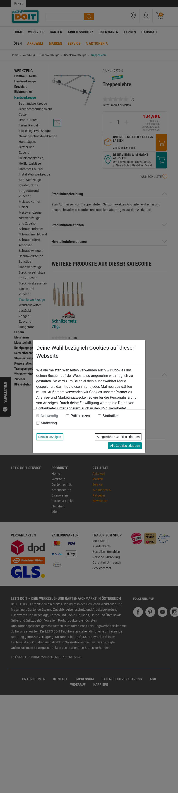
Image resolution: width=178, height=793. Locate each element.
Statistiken (111, 416)
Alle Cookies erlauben (125, 445)
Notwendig (49, 416)
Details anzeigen (49, 437)
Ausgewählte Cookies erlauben (118, 437)
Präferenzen (80, 416)
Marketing (49, 423)
